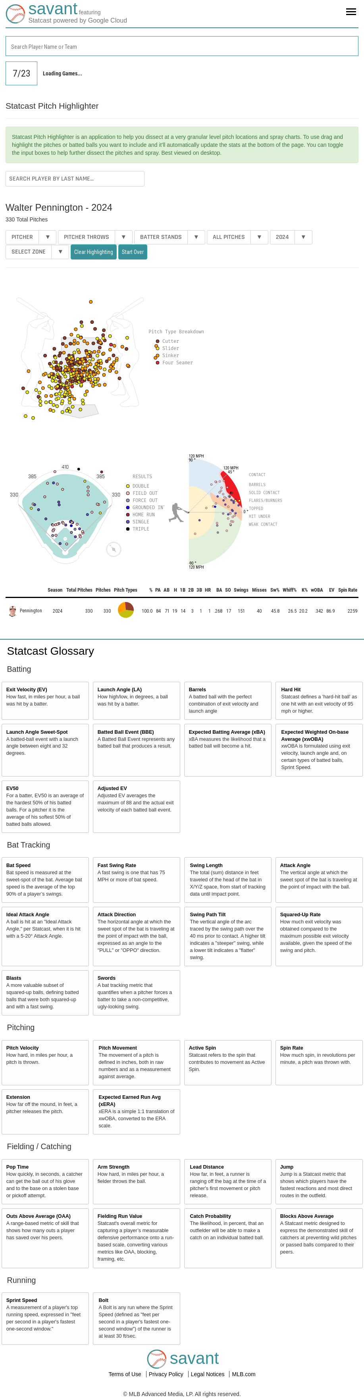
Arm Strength (113, 1167)
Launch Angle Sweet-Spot (37, 732)
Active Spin (202, 1048)
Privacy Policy (167, 1374)
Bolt (103, 1300)
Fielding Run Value (120, 1216)
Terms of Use (125, 1374)
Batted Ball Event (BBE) (126, 732)
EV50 (12, 788)
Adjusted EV (112, 788)
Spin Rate (291, 1048)
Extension (18, 1097)
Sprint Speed (21, 1300)
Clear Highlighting (93, 252)
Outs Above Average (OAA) (38, 1216)
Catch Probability (210, 1216)
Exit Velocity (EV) (26, 689)
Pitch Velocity (22, 1048)
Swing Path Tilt (208, 914)
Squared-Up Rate (300, 914)
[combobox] (182, 46)
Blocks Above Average (307, 1216)
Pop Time (17, 1167)
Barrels (197, 689)
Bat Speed (18, 865)
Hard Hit (291, 689)
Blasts (13, 978)
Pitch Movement (118, 1048)
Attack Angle (295, 865)
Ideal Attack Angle (27, 914)
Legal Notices (208, 1374)
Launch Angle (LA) (120, 689)
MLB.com (243, 1374)
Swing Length (206, 865)
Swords (107, 978)
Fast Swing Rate (117, 865)
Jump (287, 1167)
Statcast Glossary (50, 651)
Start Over (133, 252)
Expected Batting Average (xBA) (227, 732)
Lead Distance (207, 1167)
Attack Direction (117, 914)
